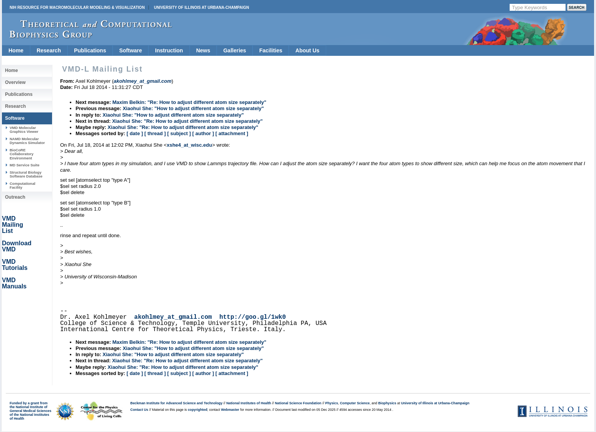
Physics (331, 403)
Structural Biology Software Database (26, 174)
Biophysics (387, 403)
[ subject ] (179, 133)
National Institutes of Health (248, 403)
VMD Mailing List (12, 224)
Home (16, 50)
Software (130, 50)
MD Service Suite (24, 165)
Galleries (234, 50)
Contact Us (139, 410)
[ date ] (134, 133)
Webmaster (230, 410)
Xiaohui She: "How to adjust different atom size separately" (193, 108)
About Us (307, 50)
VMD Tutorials (14, 264)
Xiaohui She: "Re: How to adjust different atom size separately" (187, 121)
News (203, 50)
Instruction (169, 50)
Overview (15, 82)
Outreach (15, 197)
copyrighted (197, 410)
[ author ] (203, 133)
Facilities (270, 50)
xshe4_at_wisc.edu (189, 145)
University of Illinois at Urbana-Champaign (201, 7)
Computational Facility (22, 185)
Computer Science (355, 403)
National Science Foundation (298, 403)
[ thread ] (155, 133)
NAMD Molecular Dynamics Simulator (27, 141)
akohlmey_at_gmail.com (173, 317)
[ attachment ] (232, 133)
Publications (90, 50)
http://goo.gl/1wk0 (252, 317)
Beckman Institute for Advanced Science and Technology (176, 403)
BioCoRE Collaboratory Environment (22, 154)
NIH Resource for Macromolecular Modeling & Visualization (77, 7)
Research (49, 50)
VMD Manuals (14, 283)
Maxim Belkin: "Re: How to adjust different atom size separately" (189, 102)
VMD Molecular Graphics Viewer (24, 130)
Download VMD (16, 246)
